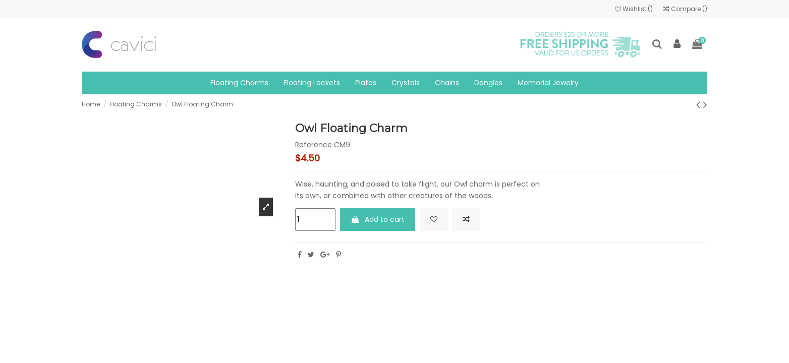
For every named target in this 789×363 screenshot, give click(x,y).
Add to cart (378, 219)
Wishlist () (634, 9)
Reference (313, 145)
